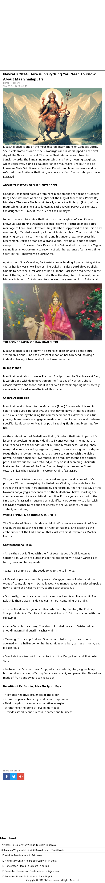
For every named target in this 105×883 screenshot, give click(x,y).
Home (6, 83)
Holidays (16, 83)
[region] (52, 42)
